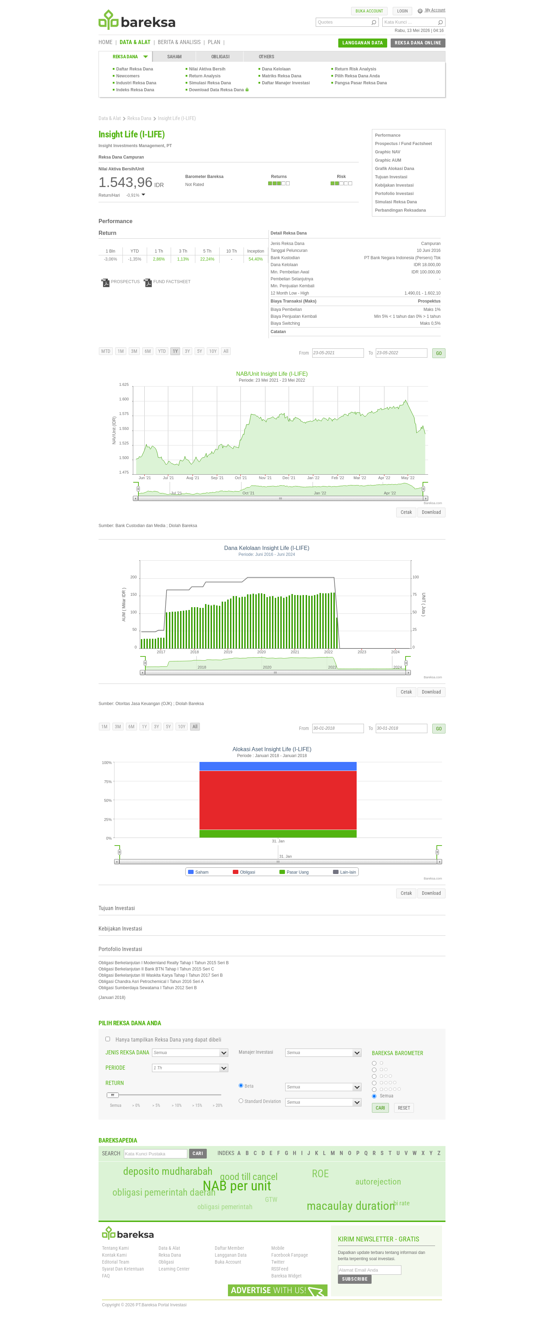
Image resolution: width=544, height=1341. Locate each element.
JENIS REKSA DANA (127, 1052)
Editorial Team (115, 1262)
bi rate (401, 1203)
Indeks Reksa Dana (135, 89)
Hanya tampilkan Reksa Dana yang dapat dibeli (168, 1039)
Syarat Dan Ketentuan (123, 1269)
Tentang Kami (115, 1248)
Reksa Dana (139, 118)
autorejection (378, 1181)
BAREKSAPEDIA (118, 1140)
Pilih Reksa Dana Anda (357, 76)
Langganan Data (231, 1255)
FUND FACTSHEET (167, 281)
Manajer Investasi (256, 1052)
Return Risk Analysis (355, 69)
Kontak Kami (114, 1255)
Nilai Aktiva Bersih (207, 69)
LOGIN (402, 11)
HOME (105, 42)
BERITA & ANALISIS (179, 42)
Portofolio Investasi (394, 193)
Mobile (277, 1248)
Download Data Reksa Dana (216, 89)
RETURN (114, 1083)
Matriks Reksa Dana (281, 76)
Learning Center (174, 1269)
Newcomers (127, 76)
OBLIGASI (220, 56)
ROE (320, 1174)
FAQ (106, 1276)
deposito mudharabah (167, 1171)
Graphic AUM (388, 160)
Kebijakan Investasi (394, 185)
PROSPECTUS (120, 281)
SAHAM (174, 56)
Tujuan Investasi (391, 177)
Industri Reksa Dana (136, 82)
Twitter (277, 1262)
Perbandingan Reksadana (400, 210)
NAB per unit (237, 1186)
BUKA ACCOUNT (369, 11)
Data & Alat (110, 118)
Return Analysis (205, 76)
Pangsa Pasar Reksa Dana (361, 82)
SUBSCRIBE (354, 1279)
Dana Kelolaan (276, 69)
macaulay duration (351, 1206)
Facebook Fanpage (289, 1255)
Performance (387, 135)
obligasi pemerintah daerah (164, 1192)
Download (431, 512)
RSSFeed (279, 1269)
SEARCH (111, 1153)
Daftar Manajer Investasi (286, 82)
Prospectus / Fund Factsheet (403, 143)
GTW (271, 1199)
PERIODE (115, 1067)
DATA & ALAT (135, 42)
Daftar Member (229, 1248)
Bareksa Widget (286, 1276)
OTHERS (266, 56)
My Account (431, 10)
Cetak (406, 512)
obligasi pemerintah (225, 1206)
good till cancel (249, 1177)
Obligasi (166, 1262)
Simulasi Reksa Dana (210, 82)
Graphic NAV (387, 152)
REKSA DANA (125, 56)
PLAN (214, 42)
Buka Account (228, 1262)
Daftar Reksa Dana (134, 69)
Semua (386, 1095)
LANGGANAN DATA (362, 42)
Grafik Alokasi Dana (394, 168)
